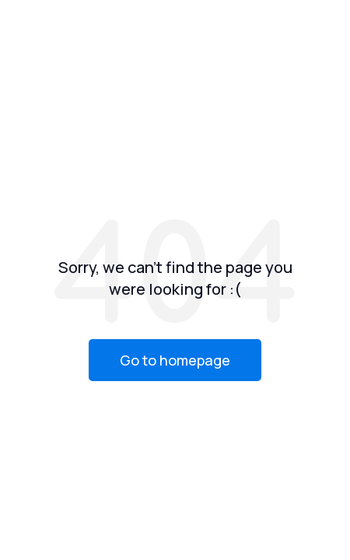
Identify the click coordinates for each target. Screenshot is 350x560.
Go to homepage (175, 360)
